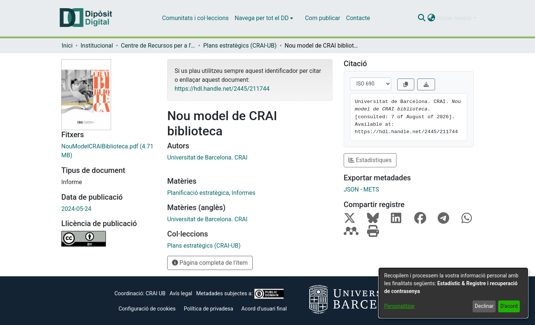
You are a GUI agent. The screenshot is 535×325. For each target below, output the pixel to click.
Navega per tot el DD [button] (262, 18)
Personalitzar (399, 306)
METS (371, 189)
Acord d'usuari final (264, 309)
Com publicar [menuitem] (322, 18)
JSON (351, 189)
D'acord (509, 306)
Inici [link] (67, 45)
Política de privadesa (208, 309)
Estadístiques (370, 160)
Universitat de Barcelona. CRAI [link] (207, 157)
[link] (108, 151)
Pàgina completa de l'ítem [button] (210, 262)
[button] (421, 18)
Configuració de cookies (147, 309)
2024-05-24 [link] (76, 208)
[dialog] (453, 293)
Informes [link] (243, 192)
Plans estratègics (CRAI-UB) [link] (240, 45)
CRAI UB (155, 293)
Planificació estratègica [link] (198, 192)
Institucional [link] (97, 45)
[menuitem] (264, 18)
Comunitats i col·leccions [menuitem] (195, 18)
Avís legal (180, 293)
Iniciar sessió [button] (455, 18)
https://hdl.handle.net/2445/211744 (222, 88)
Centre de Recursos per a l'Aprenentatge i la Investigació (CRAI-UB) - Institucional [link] (158, 45)
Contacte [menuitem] (358, 18)
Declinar (484, 306)
